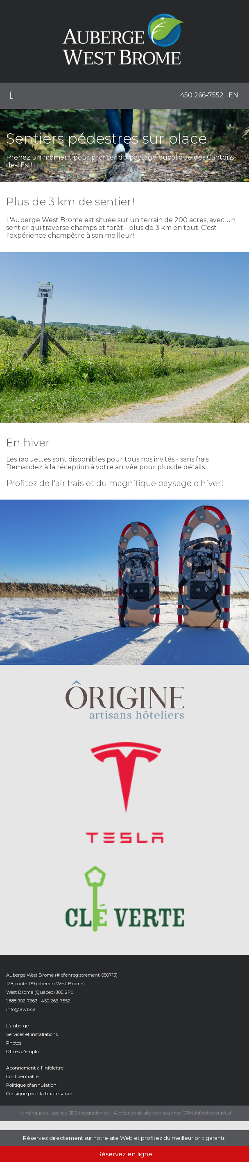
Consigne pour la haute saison (40, 1094)
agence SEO (64, 1113)
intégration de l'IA (98, 1113)
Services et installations (32, 1034)
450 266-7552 (202, 95)
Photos (13, 1043)
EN (233, 95)
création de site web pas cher (150, 1113)
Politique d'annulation (31, 1085)
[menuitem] (202, 96)
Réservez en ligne (124, 1154)
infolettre (204, 1113)
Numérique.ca (33, 1113)
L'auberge (17, 1026)
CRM (188, 1113)
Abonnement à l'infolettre (34, 1068)
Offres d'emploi (23, 1051)
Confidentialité (22, 1076)
